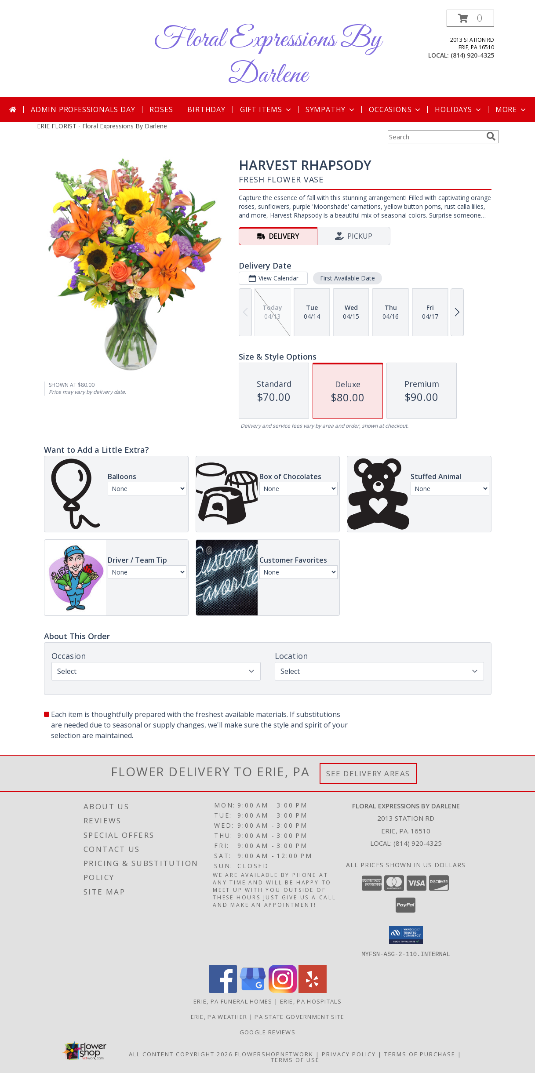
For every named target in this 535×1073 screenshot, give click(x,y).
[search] (491, 136)
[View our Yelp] (312, 990)
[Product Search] (435, 137)
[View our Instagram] (283, 990)
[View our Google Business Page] (253, 990)
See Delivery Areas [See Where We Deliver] (368, 773)
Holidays (458, 109)
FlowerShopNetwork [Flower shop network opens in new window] (274, 1054)
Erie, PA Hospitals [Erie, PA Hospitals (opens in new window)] (311, 1001)
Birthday (206, 109)
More (511, 109)
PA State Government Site (299, 1016)
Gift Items (266, 109)
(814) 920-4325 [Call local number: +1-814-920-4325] (472, 55)
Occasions (395, 109)
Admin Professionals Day (83, 109)
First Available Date (347, 278)
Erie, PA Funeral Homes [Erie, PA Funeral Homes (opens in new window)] (233, 1001)
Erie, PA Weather (219, 1016)
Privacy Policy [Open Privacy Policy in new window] (349, 1054)
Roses (161, 109)
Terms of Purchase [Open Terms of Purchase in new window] (419, 1054)
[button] (470, 18)
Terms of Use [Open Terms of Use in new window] (295, 1059)
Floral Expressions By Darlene (268, 57)
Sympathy (331, 109)
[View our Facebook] (223, 990)
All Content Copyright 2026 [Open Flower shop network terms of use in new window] (181, 1054)
